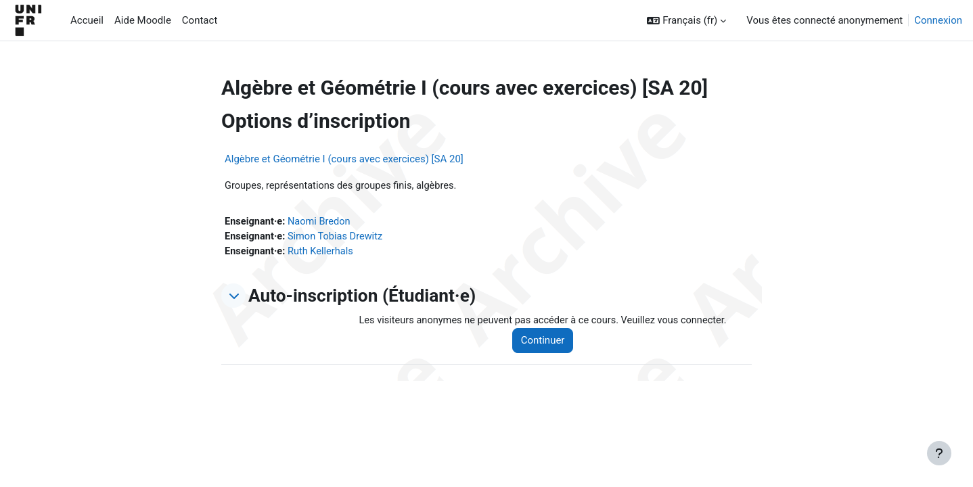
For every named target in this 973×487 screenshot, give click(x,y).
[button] (686, 20)
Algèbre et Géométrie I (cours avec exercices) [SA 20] (344, 159)
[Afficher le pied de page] (939, 453)
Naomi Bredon (322, 222)
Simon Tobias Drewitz (338, 237)
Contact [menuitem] (199, 20)
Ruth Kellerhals (323, 253)
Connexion (938, 20)
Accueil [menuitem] (87, 20)
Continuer (548, 343)
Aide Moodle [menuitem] (142, 20)
